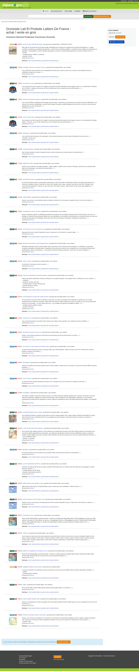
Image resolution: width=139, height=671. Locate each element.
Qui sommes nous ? (56, 11)
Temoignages (22, 659)
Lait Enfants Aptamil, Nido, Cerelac (32, 412)
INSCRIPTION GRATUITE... (102, 16)
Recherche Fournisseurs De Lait (32, 332)
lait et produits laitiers (34, 60)
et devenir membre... (63, 642)
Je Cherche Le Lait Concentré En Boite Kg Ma (35, 346)
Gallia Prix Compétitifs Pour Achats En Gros (35, 551)
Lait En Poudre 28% (28, 117)
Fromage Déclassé (28, 149)
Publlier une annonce (116, 42)
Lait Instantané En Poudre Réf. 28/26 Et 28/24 (35, 296)
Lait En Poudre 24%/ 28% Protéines (33, 428)
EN (137, 1)
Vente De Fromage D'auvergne (31, 99)
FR (135, 1)
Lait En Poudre (27, 261)
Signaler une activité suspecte (26, 661)
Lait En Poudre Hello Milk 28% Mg (32, 44)
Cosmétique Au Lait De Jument (31, 211)
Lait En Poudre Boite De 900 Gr (31, 463)
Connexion (124, 1)
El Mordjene (26, 362)
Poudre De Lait (27, 318)
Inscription (130, 1)
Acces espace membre (59, 659)
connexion (118, 33)
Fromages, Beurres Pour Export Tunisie (34, 67)
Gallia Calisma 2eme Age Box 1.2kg (33, 483)
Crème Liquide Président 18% (31, 599)
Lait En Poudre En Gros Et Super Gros (33, 499)
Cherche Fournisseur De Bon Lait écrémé (34, 615)
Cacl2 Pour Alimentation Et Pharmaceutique (35, 275)
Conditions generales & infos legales (27, 663)
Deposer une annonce (89, 11)
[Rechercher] (88, 16)
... (94, 51)
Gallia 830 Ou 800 (28, 163)
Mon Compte (68, 11)
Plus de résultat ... (52, 633)
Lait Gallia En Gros (28, 515)
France (32, 58)
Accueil (45, 11)
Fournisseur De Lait (28, 83)
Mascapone (26, 133)
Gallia (24, 584)
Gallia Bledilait (27, 197)
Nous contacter (22, 657)
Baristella (25, 449)
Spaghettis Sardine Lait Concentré (32, 567)
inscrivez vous (120, 37)
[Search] (56, 16)
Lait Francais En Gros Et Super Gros (33, 229)
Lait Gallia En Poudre (28, 179)
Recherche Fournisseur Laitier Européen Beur (35, 243)
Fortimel (25, 533)
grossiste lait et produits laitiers (49, 60)
